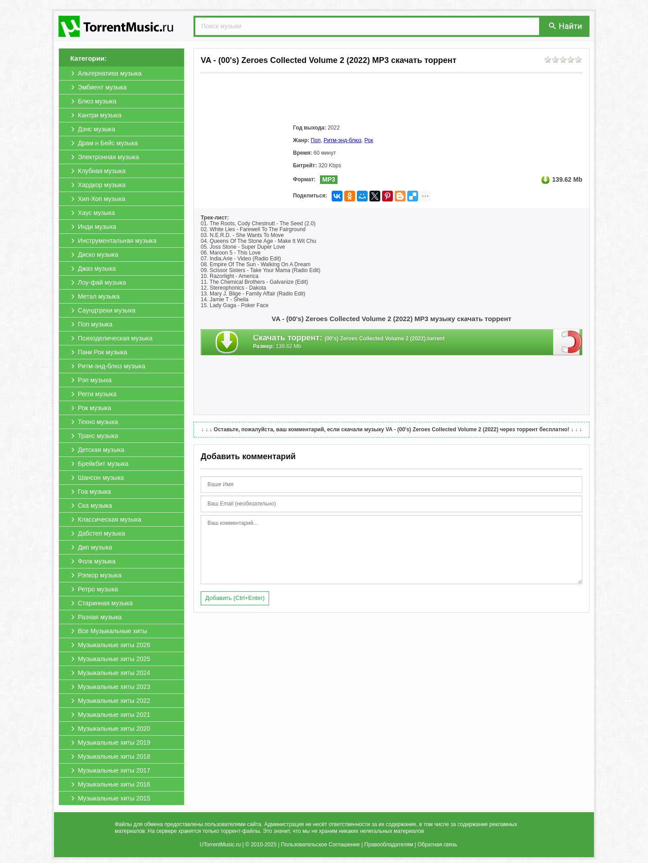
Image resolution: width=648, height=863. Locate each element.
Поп (316, 140)
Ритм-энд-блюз (342, 140)
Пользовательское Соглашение (320, 844)
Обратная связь (437, 844)
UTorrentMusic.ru (220, 844)
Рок (368, 140)
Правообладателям (388, 844)
